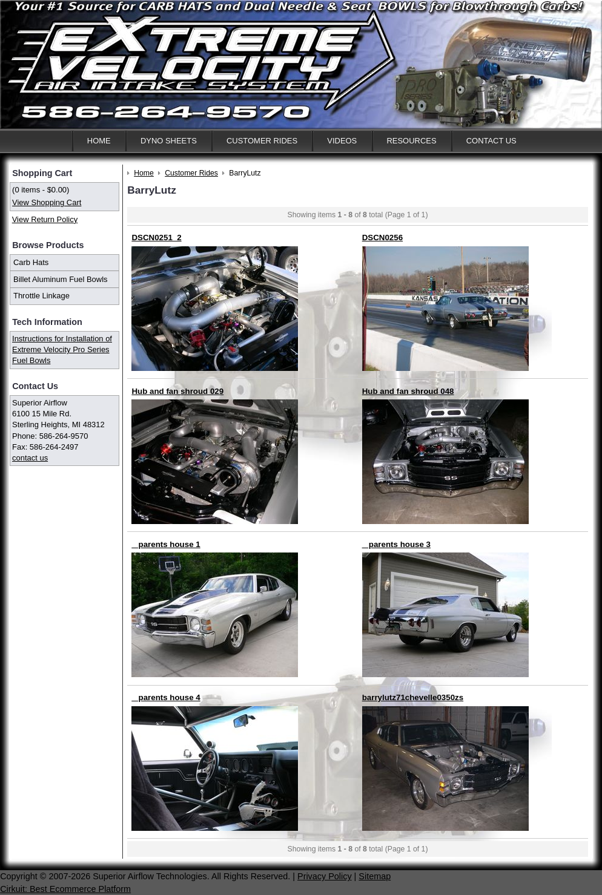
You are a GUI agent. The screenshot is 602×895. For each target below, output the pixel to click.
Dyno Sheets (169, 140)
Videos (342, 140)
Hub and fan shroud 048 (408, 391)
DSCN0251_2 (156, 237)
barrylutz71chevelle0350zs (412, 697)
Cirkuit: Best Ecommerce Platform (65, 889)
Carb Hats (30, 262)
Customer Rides (262, 140)
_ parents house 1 (165, 544)
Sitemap (375, 876)
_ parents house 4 (165, 697)
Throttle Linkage (41, 295)
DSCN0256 (382, 237)
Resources (411, 140)
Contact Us (491, 140)
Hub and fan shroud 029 (177, 391)
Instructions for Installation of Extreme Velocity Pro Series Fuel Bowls (62, 349)
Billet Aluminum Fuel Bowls (60, 279)
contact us (30, 457)
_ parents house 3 (396, 544)
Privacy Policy (324, 876)
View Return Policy (45, 219)
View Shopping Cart (46, 202)
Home (99, 140)
